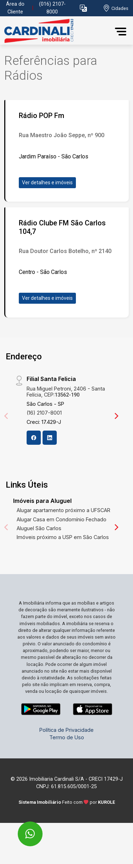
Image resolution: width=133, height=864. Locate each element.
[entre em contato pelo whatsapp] (22, 829)
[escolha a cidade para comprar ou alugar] (115, 8)
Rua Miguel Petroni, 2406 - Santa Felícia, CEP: (66, 392)
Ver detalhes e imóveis (47, 182)
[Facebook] (34, 438)
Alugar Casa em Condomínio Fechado (61, 519)
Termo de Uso (66, 737)
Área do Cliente (15, 8)
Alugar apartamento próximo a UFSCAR (63, 510)
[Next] (116, 415)
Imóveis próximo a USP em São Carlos (63, 537)
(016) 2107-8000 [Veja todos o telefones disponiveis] (52, 8)
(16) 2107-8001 (44, 413)
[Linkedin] (50, 438)
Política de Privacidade (66, 730)
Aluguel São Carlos (39, 528)
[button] (83, 8)
